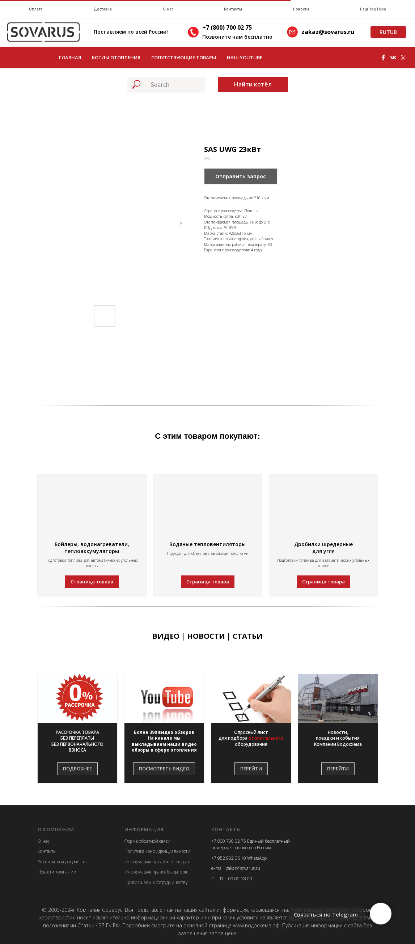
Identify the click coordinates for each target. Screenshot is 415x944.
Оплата (36, 9)
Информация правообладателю (156, 872)
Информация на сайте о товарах (157, 862)
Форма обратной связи (147, 841)
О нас (168, 9)
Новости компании (57, 872)
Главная (70, 57)
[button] (77, 741)
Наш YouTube (373, 9)
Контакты (233, 9)
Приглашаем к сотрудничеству (156, 882)
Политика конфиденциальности (157, 851)
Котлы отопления (116, 57)
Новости (301, 9)
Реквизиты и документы (63, 862)
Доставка (103, 9)
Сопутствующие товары (183, 57)
